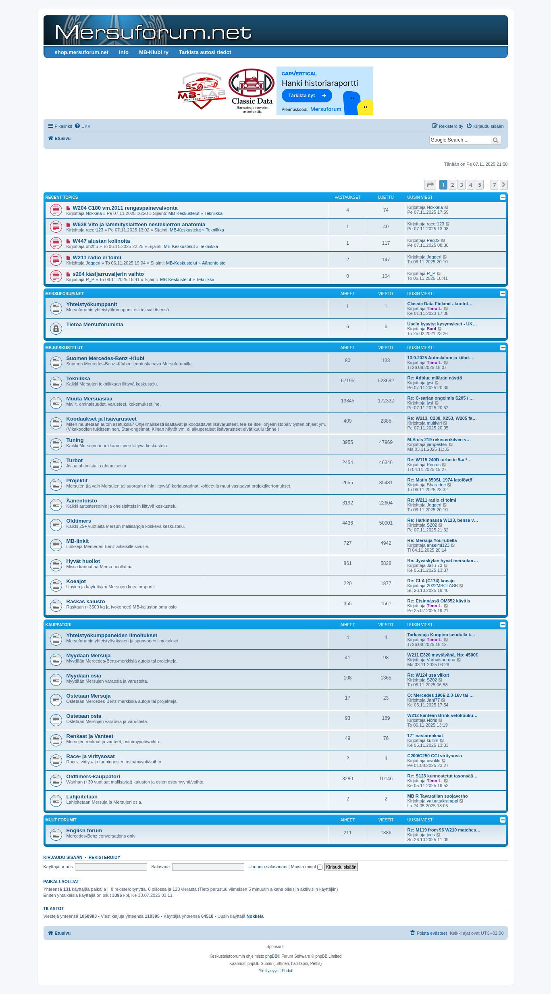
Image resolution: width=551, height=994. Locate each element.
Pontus (434, 464)
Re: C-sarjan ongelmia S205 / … (441, 398)
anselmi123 (438, 545)
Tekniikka (213, 213)
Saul (431, 328)
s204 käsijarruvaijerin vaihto (108, 274)
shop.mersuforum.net (82, 52)
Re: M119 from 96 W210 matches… (444, 829)
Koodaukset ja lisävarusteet (102, 419)
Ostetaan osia (84, 716)
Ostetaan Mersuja (89, 696)
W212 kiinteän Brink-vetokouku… (443, 715)
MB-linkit (78, 541)
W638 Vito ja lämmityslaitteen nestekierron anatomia (139, 224)
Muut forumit (61, 820)
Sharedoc (436, 484)
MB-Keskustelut (184, 213)
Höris (432, 720)
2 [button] (452, 184)
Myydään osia (84, 676)
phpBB (271, 956)
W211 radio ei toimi (97, 257)
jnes (431, 834)
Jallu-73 (435, 565)
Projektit (77, 480)
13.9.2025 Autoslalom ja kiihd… (440, 357)
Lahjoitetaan (82, 797)
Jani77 (433, 700)
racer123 (94, 229)
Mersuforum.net (65, 294)
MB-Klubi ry (153, 52)
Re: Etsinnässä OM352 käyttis (439, 600)
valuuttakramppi (442, 800)
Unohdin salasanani (267, 866)
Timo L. (435, 308)
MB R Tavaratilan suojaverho (438, 796)
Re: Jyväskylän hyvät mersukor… (443, 560)
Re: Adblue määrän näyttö (435, 377)
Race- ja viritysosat (91, 756)
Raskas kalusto (86, 601)
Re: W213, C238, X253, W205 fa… (442, 418)
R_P (90, 279)
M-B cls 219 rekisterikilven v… (439, 439)
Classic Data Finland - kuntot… (440, 303)
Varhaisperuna (441, 659)
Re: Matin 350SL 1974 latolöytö (440, 479)
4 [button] (470, 184)
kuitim (433, 740)
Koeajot (76, 581)
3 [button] (461, 184)
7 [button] (494, 184)
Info (124, 52)
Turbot (75, 460)
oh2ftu (92, 246)
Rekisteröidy (105, 857)
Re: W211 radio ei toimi (432, 500)
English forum (84, 830)
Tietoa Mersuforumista (95, 324)
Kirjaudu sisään (63, 857)
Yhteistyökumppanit (92, 304)
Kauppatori (58, 625)
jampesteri (437, 444)
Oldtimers (79, 521)
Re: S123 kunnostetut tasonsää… (443, 775)
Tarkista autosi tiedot (205, 52)
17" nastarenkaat (425, 735)
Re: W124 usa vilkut (428, 675)
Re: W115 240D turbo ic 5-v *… (440, 459)
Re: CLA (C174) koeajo (431, 580)
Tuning (75, 440)
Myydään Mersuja (89, 655)
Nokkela (94, 213)
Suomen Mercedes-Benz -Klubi (105, 358)
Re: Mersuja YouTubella (432, 540)
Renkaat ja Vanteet (90, 736)
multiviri (434, 423)
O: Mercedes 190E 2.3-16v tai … (441, 695)
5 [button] (479, 184)
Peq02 (433, 240)
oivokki (434, 760)
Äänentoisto (213, 262)
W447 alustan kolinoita (101, 241)
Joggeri (93, 262)
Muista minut (306, 866)
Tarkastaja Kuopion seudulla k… (442, 634)
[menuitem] (82, 126)
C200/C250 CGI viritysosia (435, 755)
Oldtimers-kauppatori (93, 776)
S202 (432, 525)
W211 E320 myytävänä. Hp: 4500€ (443, 654)
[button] (430, 185)
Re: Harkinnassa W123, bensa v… (443, 520)
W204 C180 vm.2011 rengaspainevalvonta (125, 208)
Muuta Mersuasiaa (89, 399)
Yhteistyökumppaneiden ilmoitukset (112, 635)
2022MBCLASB (442, 585)
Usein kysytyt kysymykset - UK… (442, 323)
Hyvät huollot (83, 561)
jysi (430, 382)
